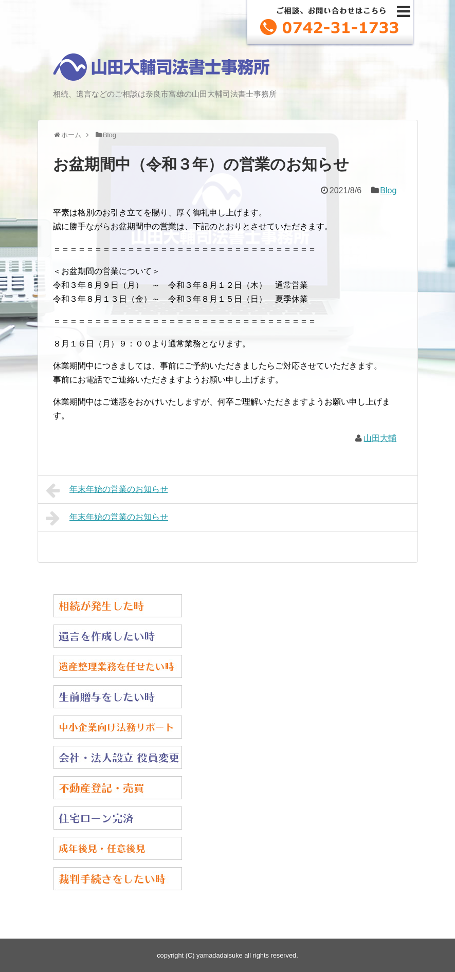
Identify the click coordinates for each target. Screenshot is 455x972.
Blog (388, 190)
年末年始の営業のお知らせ (107, 490)
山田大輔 (379, 438)
